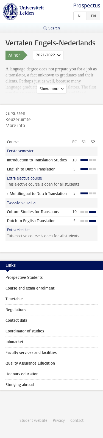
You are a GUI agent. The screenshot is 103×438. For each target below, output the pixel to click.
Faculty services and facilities (31, 352)
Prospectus (86, 5)
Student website (33, 420)
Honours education (21, 374)
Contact (76, 420)
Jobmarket (14, 342)
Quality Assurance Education (30, 363)
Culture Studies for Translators (33, 211)
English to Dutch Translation (31, 169)
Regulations (15, 309)
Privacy (59, 420)
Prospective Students (24, 277)
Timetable (14, 299)
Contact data (16, 320)
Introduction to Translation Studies (37, 160)
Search (54, 28)
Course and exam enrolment (29, 288)
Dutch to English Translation (31, 221)
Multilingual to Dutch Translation (38, 193)
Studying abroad (19, 384)
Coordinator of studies (24, 331)
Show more (50, 89)
